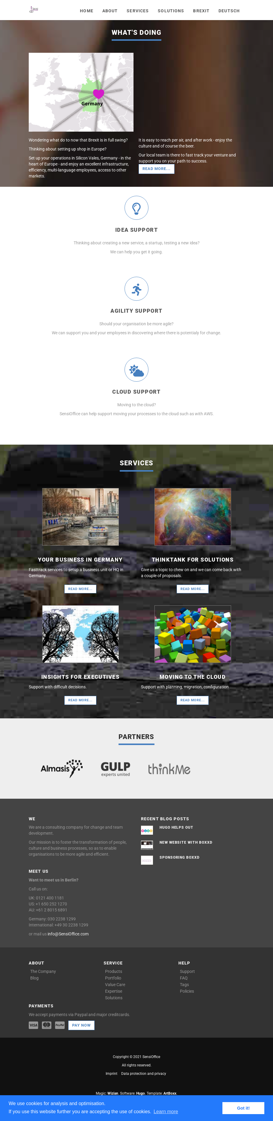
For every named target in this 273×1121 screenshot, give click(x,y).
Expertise (113, 991)
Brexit (201, 10)
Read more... (156, 168)
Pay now (81, 1025)
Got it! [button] (243, 1108)
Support (187, 971)
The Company (43, 971)
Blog (34, 978)
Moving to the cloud (193, 677)
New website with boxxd (186, 842)
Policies (187, 991)
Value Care (115, 984)
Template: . (162, 1093)
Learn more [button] (166, 1111)
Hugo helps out (176, 827)
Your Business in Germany (80, 559)
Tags (184, 984)
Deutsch (229, 10)
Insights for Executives (80, 677)
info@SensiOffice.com (68, 934)
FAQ (184, 978)
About (110, 10)
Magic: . (107, 1093)
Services (138, 10)
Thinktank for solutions (192, 559)
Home (86, 10)
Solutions (171, 10)
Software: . (133, 1093)
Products (113, 971)
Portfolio (113, 978)
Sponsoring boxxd (180, 857)
